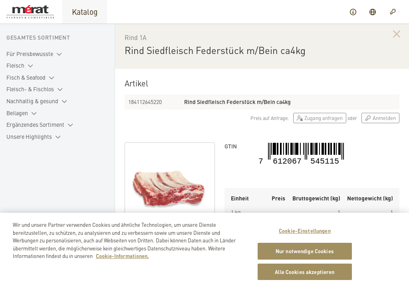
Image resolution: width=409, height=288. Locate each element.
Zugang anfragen (320, 118)
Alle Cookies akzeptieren (304, 276)
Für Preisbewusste (35, 54)
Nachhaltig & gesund (38, 101)
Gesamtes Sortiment (38, 37)
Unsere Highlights (35, 136)
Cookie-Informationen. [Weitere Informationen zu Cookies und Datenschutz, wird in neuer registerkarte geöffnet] (122, 261)
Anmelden (380, 118)
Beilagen (23, 113)
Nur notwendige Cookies (305, 256)
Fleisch (21, 65)
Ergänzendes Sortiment (41, 124)
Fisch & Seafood (32, 77)
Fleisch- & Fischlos (36, 89)
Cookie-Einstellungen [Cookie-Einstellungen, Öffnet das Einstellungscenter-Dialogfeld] (305, 236)
